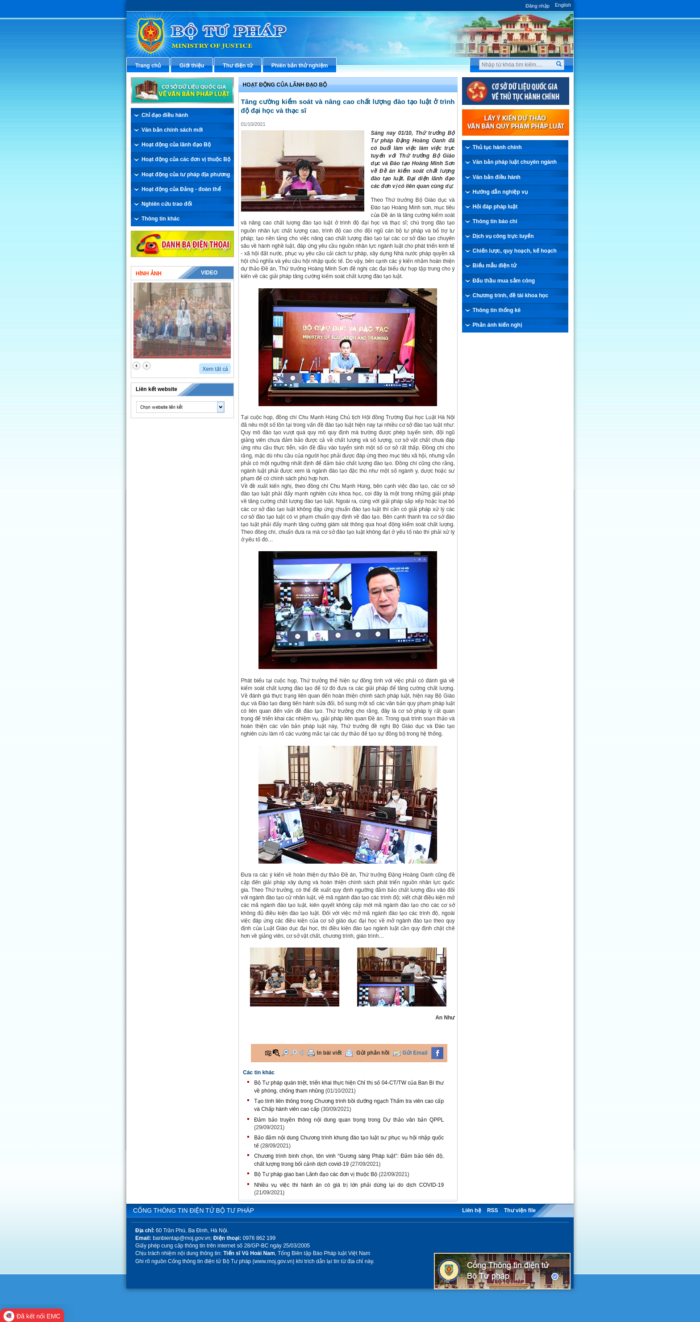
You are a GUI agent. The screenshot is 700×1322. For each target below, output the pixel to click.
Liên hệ (471, 1210)
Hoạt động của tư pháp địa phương (186, 174)
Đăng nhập (537, 5)
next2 (147, 366)
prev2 (136, 366)
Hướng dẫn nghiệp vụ (500, 192)
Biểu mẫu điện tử (495, 265)
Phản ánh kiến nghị (497, 325)
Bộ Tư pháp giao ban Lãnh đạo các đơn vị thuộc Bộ (315, 1174)
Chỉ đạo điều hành (165, 115)
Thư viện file (520, 1210)
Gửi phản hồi (372, 1053)
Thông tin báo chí (495, 221)
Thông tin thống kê (497, 310)
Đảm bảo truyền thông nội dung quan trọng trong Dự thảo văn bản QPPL (349, 1120)
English (563, 5)
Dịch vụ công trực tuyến (503, 236)
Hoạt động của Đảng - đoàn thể (181, 189)
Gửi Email (415, 1053)
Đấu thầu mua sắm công (504, 281)
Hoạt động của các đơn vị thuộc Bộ (186, 159)
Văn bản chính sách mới (172, 130)
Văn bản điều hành (497, 177)
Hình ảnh (149, 273)
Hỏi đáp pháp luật (495, 207)
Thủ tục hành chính (497, 147)
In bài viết (329, 1053)
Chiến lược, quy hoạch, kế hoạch (515, 251)
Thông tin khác (160, 219)
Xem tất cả (215, 369)
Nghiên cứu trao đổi (167, 204)
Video (209, 273)
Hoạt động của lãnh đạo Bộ (176, 144)
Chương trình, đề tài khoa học (511, 295)
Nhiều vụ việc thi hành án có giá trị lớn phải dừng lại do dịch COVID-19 (349, 1185)
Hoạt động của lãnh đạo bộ (285, 85)
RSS (492, 1210)
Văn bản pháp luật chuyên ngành (515, 162)
